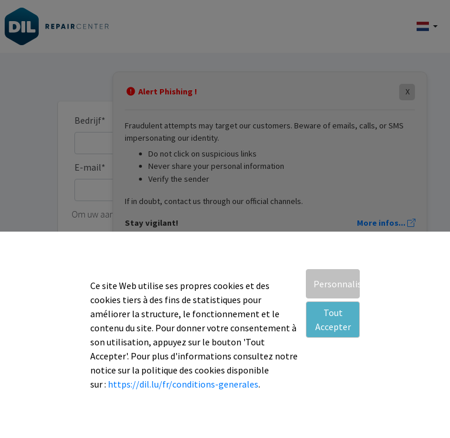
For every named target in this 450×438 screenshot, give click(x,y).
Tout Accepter (333, 319)
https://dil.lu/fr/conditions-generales (183, 384)
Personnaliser (336, 284)
